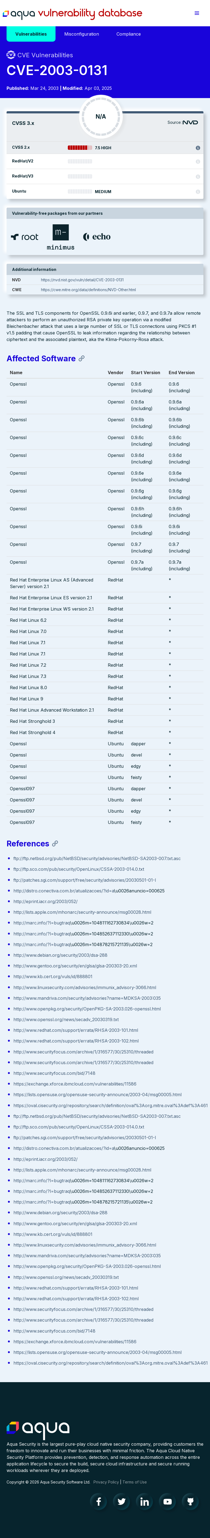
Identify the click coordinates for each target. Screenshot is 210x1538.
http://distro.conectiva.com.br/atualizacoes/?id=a (63, 890)
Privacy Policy (106, 1482)
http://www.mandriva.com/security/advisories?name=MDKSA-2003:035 (87, 998)
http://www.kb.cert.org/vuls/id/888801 (52, 976)
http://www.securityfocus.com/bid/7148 (54, 1073)
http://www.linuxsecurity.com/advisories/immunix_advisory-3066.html (84, 987)
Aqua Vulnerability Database (72, 14)
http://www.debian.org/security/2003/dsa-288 (60, 955)
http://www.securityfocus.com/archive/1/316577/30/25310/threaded (83, 1052)
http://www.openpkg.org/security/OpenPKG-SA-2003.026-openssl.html (87, 1009)
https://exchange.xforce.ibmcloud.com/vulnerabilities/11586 (74, 1084)
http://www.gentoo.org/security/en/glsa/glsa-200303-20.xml (75, 966)
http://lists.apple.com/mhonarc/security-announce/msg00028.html (82, 912)
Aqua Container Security (38, 1431)
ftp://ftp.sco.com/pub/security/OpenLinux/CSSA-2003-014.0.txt (78, 869)
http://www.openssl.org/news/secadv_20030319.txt (66, 1019)
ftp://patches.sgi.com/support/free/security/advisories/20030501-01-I (84, 880)
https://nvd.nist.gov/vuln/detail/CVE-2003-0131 (82, 279)
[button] (197, 13)
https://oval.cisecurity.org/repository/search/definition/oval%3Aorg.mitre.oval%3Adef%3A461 (110, 1105)
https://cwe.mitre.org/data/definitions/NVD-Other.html (88, 289)
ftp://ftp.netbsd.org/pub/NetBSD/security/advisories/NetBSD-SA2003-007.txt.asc (97, 858)
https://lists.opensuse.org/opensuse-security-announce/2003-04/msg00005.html (97, 1094)
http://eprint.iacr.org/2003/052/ (45, 901)
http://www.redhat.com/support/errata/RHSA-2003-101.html (75, 1030)
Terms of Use (134, 1482)
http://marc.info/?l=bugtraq (41, 923)
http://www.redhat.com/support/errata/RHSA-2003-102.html (76, 1041)
